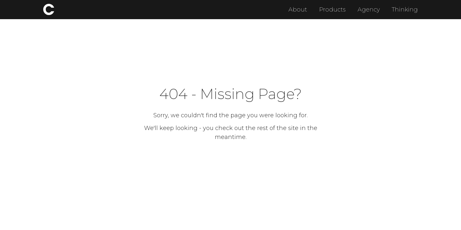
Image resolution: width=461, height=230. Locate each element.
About (297, 9)
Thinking (405, 9)
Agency (369, 9)
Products (332, 9)
